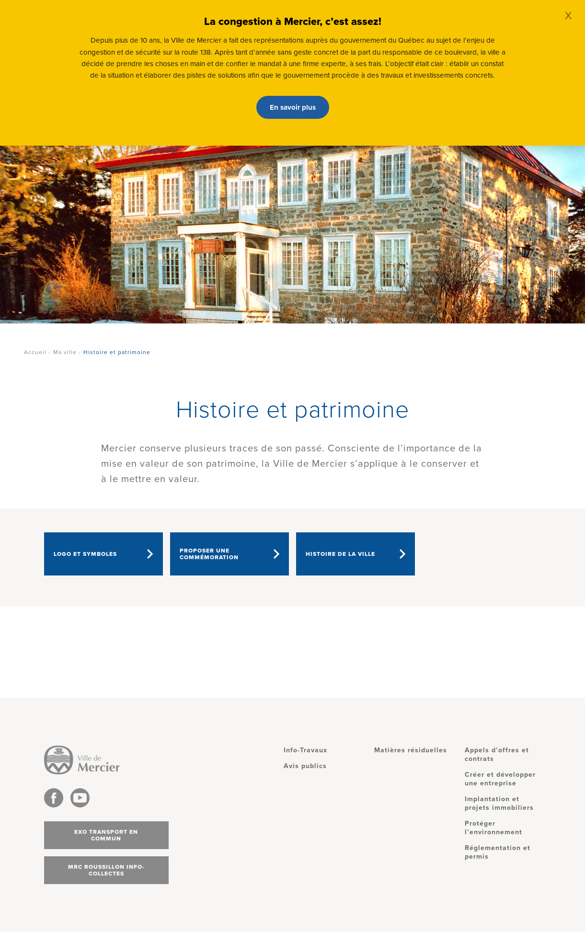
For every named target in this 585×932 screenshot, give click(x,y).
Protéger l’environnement (493, 827)
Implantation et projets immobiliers (499, 803)
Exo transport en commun (106, 835)
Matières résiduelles (410, 750)
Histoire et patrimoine (116, 352)
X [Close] (568, 16)
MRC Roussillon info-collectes (106, 870)
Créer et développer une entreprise (500, 779)
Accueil (35, 352)
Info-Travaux (305, 750)
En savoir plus (293, 107)
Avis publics (305, 766)
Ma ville (65, 352)
